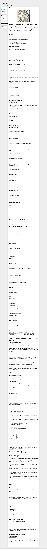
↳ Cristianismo (3, 9)
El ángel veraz (5, 3)
